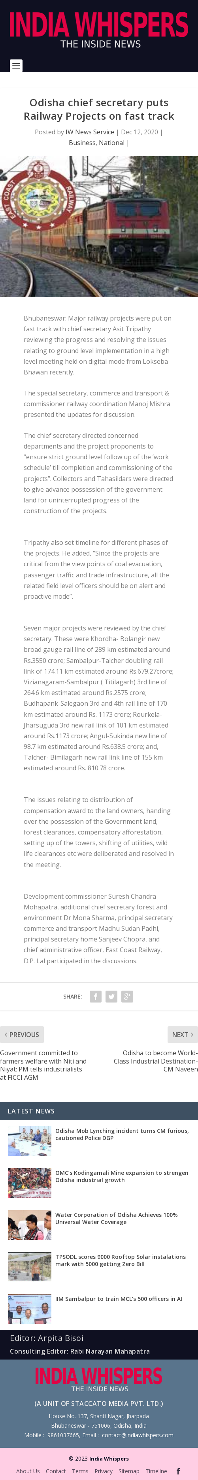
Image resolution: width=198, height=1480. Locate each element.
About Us (28, 1471)
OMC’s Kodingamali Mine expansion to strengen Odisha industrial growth (122, 1176)
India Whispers (109, 1458)
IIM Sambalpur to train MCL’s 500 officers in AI (118, 1298)
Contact (56, 1471)
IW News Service (90, 132)
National (111, 142)
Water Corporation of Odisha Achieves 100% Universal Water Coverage (116, 1218)
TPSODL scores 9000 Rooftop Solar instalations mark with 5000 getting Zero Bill (120, 1260)
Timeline (156, 1471)
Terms (80, 1471)
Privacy (103, 1471)
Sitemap (129, 1471)
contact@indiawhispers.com (137, 1435)
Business (82, 142)
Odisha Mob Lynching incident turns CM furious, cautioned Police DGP (122, 1134)
